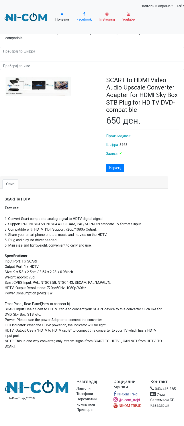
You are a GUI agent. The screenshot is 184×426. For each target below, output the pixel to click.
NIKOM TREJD (127, 406)
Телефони (84, 394)
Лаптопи (83, 388)
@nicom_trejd (127, 400)
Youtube (128, 16)
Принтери (84, 410)
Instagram (107, 16)
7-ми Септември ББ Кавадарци (162, 400)
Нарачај (115, 168)
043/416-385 (163, 389)
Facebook (84, 16)
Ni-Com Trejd (125, 394)
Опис (10, 184)
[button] (10, 86)
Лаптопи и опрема (155, 6)
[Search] (92, 51)
